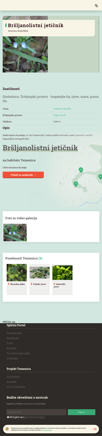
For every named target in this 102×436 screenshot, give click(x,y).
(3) (40, 258)
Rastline (11, 348)
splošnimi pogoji (35, 417)
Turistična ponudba (18, 353)
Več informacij (47, 430)
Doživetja (12, 358)
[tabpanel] (16, 279)
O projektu (13, 377)
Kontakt (11, 382)
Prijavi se (81, 412)
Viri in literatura (16, 387)
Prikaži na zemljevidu (23, 174)
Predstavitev (14, 333)
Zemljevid (13, 338)
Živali (10, 343)
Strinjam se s (26, 417)
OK (95, 428)
